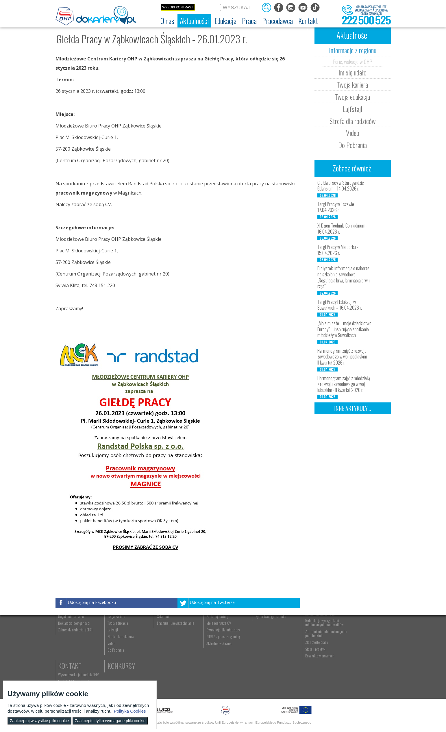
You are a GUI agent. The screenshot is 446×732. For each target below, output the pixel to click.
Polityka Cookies (130, 711)
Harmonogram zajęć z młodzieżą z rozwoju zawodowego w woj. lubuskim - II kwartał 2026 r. (343, 384)
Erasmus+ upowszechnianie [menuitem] (172, 655)
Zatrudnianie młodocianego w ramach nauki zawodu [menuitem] (317, 644)
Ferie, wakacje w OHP (352, 61)
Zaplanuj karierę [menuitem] (213, 648)
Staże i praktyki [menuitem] (307, 681)
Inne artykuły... (352, 408)
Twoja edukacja (352, 96)
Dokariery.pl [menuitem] (67, 635)
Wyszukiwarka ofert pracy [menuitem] (219, 635)
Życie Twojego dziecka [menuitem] (264, 648)
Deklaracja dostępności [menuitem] (75, 655)
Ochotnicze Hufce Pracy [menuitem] (75, 642)
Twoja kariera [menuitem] (115, 648)
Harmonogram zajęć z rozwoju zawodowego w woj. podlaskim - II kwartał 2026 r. (343, 356)
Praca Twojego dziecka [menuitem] (264, 642)
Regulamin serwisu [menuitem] (71, 648)
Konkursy (358, 658)
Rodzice (260, 626)
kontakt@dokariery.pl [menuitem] (360, 642)
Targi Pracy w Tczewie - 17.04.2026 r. (336, 207)
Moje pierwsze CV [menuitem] (214, 655)
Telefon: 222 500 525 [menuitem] (360, 648)
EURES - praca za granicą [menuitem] (218, 669)
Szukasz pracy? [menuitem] (212, 642)
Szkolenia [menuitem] (160, 648)
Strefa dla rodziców (353, 121)
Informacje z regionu (352, 50)
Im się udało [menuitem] (114, 642)
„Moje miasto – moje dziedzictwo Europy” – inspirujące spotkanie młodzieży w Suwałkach (344, 329)
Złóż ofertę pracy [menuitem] (308, 674)
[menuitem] (167, 20)
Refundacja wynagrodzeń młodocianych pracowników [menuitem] (316, 654)
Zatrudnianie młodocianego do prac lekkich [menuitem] (316, 665)
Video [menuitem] (110, 675)
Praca (210, 626)
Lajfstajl (352, 108)
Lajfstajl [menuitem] (111, 662)
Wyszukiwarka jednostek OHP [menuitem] (365, 635)
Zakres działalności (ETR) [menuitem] (76, 662)
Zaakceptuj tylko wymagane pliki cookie (110, 720)
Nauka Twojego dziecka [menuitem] (265, 635)
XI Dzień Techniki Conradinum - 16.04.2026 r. (342, 228)
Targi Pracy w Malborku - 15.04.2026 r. (337, 249)
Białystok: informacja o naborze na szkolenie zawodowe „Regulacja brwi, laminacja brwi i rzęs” (343, 277)
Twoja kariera (352, 84)
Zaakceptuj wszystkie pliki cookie (39, 720)
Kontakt (356, 626)
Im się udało (352, 72)
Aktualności (123, 626)
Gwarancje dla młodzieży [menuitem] (218, 662)
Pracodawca (314, 626)
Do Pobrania (352, 145)
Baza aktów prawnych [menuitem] (311, 688)
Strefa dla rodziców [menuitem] (119, 669)
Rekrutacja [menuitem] (161, 635)
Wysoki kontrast (177, 7)
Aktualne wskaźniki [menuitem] (215, 675)
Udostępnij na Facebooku (92, 602)
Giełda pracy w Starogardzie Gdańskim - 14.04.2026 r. (340, 185)
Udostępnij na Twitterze (212, 602)
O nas (66, 626)
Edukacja (167, 626)
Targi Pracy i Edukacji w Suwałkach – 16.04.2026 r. (339, 304)
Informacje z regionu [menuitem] (120, 635)
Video (352, 132)
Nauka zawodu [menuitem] (163, 642)
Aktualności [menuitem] (305, 635)
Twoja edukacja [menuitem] (116, 655)
